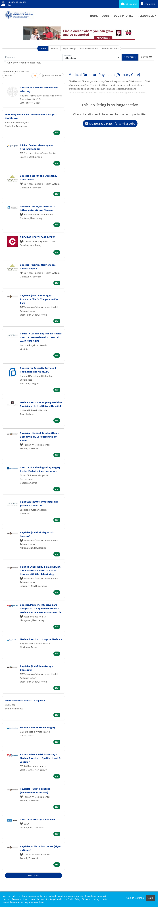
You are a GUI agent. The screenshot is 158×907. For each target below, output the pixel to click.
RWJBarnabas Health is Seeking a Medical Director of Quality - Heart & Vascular (40, 758)
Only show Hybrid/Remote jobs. (24, 62)
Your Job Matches (89, 48)
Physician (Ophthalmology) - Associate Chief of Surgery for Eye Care (39, 299)
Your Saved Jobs (110, 48)
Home (94, 15)
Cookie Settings (135, 898)
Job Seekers (129, 4)
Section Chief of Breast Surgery (37, 727)
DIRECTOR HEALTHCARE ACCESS (37, 237)
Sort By (8, 75)
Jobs (105, 15)
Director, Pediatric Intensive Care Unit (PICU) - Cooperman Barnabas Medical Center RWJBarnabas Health (40, 608)
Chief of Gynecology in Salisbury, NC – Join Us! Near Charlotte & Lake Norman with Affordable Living (40, 570)
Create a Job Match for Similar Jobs (110, 123)
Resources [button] (146, 15)
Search (42, 48)
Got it (150, 898)
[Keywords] (33, 57)
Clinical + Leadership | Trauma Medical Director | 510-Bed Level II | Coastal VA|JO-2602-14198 (41, 337)
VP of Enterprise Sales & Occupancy (25, 700)
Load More (33, 875)
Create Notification (51, 75)
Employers (148, 4)
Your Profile (123, 15)
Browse (54, 48)
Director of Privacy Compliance (37, 819)
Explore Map (69, 48)
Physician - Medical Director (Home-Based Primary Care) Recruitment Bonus (40, 436)
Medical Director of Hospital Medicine (41, 639)
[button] (146, 57)
